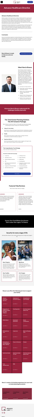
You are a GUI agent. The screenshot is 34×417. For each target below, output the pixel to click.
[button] (7, 2)
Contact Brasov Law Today (26, 53)
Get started (17, 173)
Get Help (30, 2)
